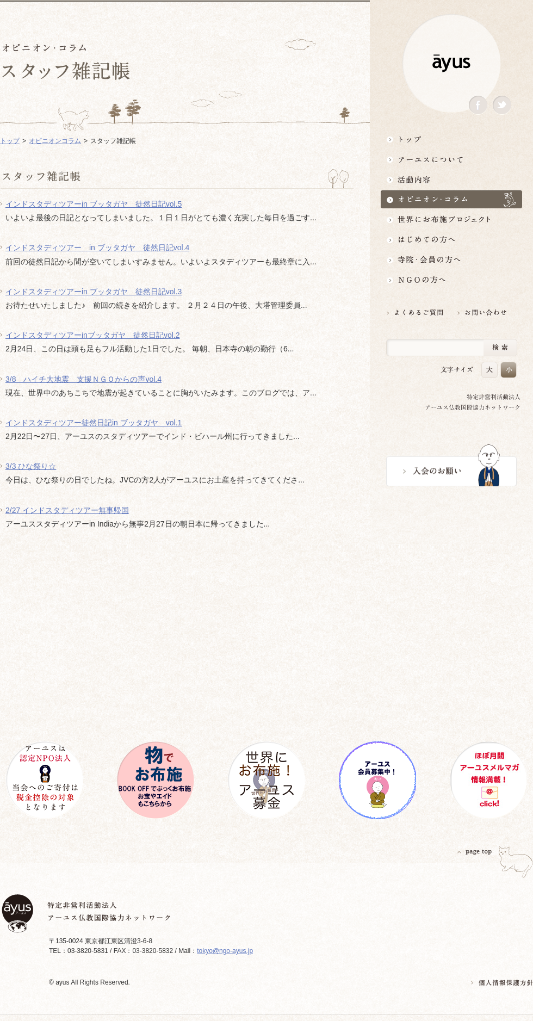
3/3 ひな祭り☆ (30, 466)
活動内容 (451, 179)
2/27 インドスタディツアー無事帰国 (67, 510)
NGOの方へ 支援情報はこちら (451, 280)
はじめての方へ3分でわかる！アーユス (451, 240)
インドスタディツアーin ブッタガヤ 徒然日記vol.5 (93, 204)
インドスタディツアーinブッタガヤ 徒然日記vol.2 (92, 335)
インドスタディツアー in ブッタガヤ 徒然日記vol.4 (97, 247)
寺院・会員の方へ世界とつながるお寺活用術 (451, 260)
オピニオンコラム (55, 141)
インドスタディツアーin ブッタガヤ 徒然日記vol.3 (93, 291)
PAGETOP (475, 851)
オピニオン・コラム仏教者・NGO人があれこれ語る (451, 199)
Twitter (502, 105)
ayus (451, 63)
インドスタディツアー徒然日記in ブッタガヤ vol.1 (93, 422)
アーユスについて (451, 159)
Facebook (478, 105)
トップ (451, 139)
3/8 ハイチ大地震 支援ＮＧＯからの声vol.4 (83, 379)
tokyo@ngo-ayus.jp (225, 951)
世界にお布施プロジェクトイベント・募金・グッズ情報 (451, 219)
